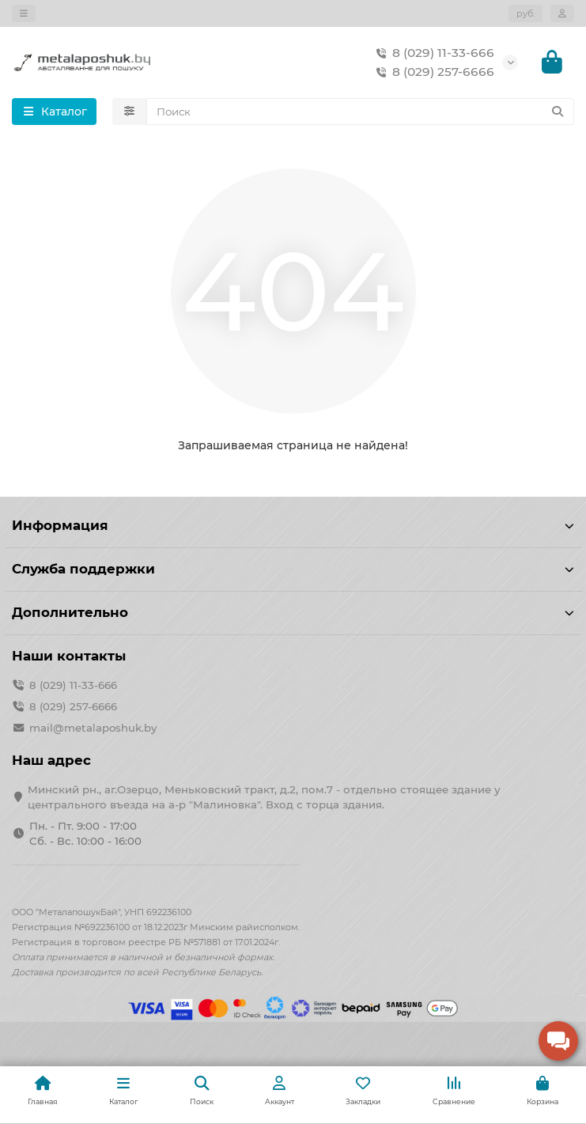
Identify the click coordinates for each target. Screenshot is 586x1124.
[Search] (360, 111)
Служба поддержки (293, 569)
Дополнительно (293, 612)
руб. (525, 13)
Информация (293, 525)
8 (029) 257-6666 (432, 72)
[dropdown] (24, 13)
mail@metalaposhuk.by (93, 727)
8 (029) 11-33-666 (432, 53)
